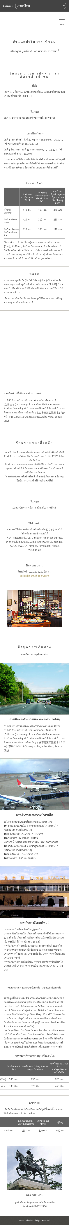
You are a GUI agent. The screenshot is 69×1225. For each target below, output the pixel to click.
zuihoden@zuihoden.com (34, 576)
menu (62, 24)
